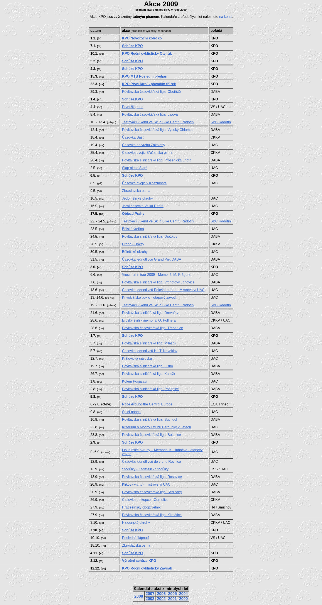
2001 (172, 599)
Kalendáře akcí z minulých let (161, 588)
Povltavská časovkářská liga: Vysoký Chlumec (158, 130)
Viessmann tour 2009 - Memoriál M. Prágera (156, 274)
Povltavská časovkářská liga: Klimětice (152, 515)
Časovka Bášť (133, 137)
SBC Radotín (221, 122)
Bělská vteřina (133, 229)
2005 (172, 593)
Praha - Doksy (133, 244)
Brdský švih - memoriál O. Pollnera (149, 320)
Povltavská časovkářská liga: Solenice (151, 435)
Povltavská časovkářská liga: (151, 91)
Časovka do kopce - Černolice (145, 500)
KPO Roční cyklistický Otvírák (147, 53)
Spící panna (131, 412)
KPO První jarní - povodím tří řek (149, 84)
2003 (150, 599)
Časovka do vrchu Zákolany (143, 145)
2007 (150, 593)
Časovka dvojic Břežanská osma (147, 152)
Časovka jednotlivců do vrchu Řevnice (151, 461)
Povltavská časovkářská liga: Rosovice (152, 477)
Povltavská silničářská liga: (156, 160)
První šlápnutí (132, 107)
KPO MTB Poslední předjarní (146, 76)
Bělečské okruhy (135, 252)
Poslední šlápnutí (135, 538)
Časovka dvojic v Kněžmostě (144, 183)
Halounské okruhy (136, 522)
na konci (225, 17)
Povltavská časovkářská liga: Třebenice (152, 328)
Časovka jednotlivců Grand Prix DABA (151, 259)
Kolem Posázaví (134, 381)
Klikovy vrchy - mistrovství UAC (146, 484)
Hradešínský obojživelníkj (142, 507)
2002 (161, 599)
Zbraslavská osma (136, 191)
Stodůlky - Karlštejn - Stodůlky (145, 469)
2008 (138, 596)
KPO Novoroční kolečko (142, 38)
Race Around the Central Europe (147, 404)
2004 (183, 593)
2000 (183, 599)
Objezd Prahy (133, 213)
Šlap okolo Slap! (134, 168)
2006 (161, 593)
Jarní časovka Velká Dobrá (143, 206)
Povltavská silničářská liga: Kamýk (148, 374)
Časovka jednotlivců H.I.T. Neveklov (149, 351)
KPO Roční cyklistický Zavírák (147, 568)
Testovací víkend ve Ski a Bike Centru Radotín (158, 122)
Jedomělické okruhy (137, 198)
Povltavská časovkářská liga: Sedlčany (152, 492)
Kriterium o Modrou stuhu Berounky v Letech (156, 427)
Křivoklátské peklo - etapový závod (149, 297)
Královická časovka (137, 358)
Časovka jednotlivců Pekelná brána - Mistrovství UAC (163, 290)
